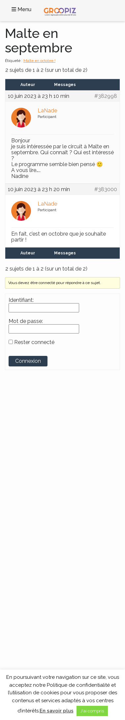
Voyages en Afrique (29, 483)
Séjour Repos (23, 557)
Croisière (19, 550)
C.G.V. (16, 597)
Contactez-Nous (26, 584)
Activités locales (26, 537)
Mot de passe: (26, 321)
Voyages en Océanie (30, 510)
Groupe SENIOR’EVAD (38, 416)
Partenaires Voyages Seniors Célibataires (50, 617)
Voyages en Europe (29, 503)
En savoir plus (57, 711)
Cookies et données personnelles (43, 604)
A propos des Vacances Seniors (41, 624)
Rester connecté (34, 342)
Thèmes (23, 525)
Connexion (28, 361)
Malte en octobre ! (39, 60)
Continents (28, 465)
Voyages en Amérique (32, 490)
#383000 (105, 189)
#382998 (105, 96)
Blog (15, 590)
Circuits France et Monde (35, 543)
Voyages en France (28, 476)
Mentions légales (27, 611)
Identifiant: (21, 300)
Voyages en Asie (26, 497)
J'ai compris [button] (92, 710)
